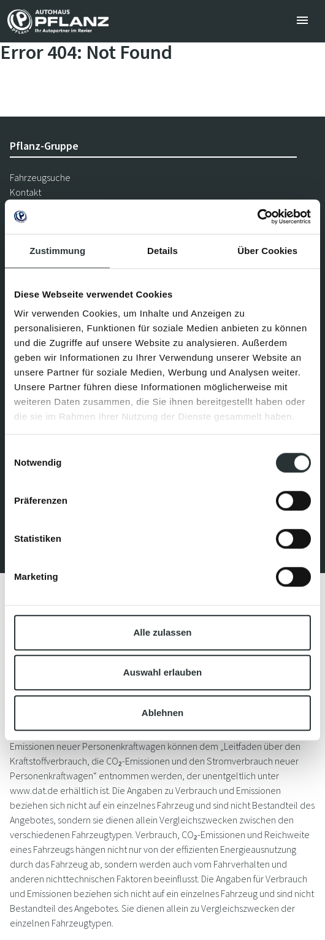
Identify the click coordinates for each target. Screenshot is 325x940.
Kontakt (25, 192)
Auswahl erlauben (162, 672)
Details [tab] (162, 250)
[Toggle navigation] (302, 21)
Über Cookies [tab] (267, 250)
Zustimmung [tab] (57, 250)
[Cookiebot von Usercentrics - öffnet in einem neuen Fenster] (257, 217)
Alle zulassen (162, 632)
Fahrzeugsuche (40, 177)
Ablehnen (162, 712)
